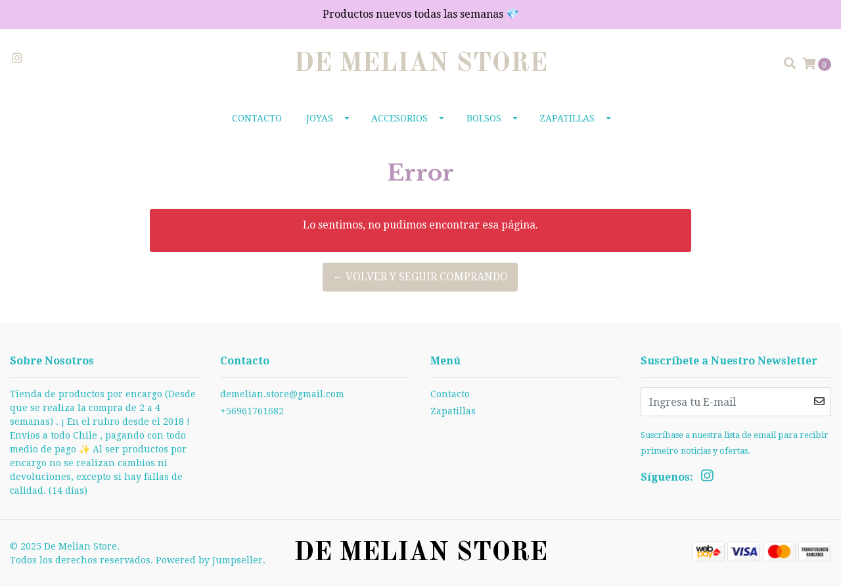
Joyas (319, 118)
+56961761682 (252, 411)
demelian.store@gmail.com (282, 394)
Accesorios (399, 118)
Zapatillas (567, 118)
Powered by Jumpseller (209, 560)
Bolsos (483, 118)
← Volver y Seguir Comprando (420, 277)
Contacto (257, 118)
